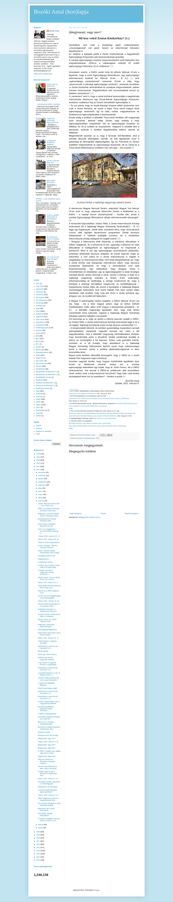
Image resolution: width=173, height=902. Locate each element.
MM (37, 336)
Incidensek (40, 314)
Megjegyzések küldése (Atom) (89, 517)
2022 (38, 466)
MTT (37, 344)
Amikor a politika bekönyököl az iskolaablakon (53, 217)
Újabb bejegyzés (76, 513)
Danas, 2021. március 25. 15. (48, 539)
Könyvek (39, 428)
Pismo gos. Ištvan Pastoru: (47, 654)
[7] (119, 239)
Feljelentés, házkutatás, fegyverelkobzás (53, 120)
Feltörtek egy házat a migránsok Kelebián (46, 658)
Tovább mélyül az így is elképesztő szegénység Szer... (47, 773)
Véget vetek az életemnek (52, 85)
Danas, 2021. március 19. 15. (48, 601)
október (41, 479)
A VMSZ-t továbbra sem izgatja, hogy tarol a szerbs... (49, 752)
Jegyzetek (39, 317)
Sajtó (37, 391)
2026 (38, 454)
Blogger (96, 890)
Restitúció (39, 380)
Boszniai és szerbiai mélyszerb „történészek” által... (49, 728)
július (40, 488)
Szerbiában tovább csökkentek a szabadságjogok (49, 783)
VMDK (38, 399)
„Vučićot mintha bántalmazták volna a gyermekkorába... (48, 679)
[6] (129, 226)
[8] (69, 423)
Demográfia (40, 297)
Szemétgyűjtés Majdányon (47, 630)
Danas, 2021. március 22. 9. (48, 582)
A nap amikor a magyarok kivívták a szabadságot (47, 664)
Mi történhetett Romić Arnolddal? (53, 238)
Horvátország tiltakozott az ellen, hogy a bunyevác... (48, 767)
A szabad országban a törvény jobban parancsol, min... (49, 820)
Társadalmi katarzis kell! (46, 556)
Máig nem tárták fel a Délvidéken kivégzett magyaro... (46, 761)
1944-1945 (40, 286)
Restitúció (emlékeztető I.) (45, 383)
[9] (69, 428)
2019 (38, 835)
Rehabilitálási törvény (43, 377)
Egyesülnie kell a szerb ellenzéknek (46, 809)
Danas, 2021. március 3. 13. (48, 779)
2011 (38, 860)
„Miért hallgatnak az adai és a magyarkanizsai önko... (48, 799)
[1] (69, 391)
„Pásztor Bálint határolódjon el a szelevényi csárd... (48, 605)
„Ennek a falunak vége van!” (53, 162)
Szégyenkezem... (44, 559)
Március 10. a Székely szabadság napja (46, 723)
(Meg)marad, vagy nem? (47, 738)
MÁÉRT (38, 347)
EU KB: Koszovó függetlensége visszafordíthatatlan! (49, 597)
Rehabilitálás (40, 369)
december (42, 472)
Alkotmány (39, 292)
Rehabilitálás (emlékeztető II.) (46, 375)
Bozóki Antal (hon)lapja (61, 12)
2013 (38, 854)
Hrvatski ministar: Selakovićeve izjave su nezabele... (49, 615)
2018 (38, 838)
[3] (69, 403)
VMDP (38, 402)
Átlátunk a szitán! (44, 732)
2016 (38, 844)
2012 (38, 857)
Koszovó (39, 330)
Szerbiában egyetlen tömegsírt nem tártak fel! (49, 718)
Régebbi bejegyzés (132, 513)
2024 (38, 460)
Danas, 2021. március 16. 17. (48, 638)
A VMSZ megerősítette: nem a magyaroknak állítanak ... (49, 702)
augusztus (42, 485)
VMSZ (97, 438)
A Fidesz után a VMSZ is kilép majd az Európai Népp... (48, 566)
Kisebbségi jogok (89, 438)
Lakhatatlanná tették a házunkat (48, 104)
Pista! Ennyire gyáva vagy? (47, 688)
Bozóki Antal (54, 31)
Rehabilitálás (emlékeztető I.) (46, 372)
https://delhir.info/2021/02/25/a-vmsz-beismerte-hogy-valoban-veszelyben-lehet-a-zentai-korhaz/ (97, 426)
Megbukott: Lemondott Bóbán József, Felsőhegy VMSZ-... (49, 515)
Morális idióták (43, 651)
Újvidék (38, 416)
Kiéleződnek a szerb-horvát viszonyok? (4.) (47, 647)
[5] (70, 220)
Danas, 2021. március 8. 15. (48, 742)
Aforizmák (39, 289)
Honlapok (39, 306)
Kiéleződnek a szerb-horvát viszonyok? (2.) (47, 692)
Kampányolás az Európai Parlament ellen (47, 520)
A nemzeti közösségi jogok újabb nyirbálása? (47, 791)
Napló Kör (39, 358)
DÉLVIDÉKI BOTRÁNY (51, 182)
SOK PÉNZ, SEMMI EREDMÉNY (45, 814)
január (40, 828)
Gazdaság (39, 303)
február (41, 825)
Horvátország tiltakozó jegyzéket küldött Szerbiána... (46, 709)
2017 (38, 841)
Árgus (38, 413)
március (41, 501)
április (40, 498)
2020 (38, 832)
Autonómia (79, 438)
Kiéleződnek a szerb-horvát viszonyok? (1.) (47, 697)
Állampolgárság (41, 410)
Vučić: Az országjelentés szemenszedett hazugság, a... (48, 531)
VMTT (38, 407)
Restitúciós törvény (42, 388)
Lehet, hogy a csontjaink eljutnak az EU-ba (46, 525)
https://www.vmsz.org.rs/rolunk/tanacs (105, 418)
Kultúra (38, 333)
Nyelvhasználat (41, 363)
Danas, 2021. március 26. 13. (49, 536)
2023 (38, 463)
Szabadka (39, 394)
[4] (69, 408)
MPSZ (38, 341)
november (42, 476)
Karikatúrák (40, 325)
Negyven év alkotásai (43, 431)
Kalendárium (40, 322)
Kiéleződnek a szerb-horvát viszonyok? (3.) (47, 669)
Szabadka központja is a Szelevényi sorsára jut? (47, 610)
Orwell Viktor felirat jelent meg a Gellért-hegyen (49, 634)
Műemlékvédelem (42, 352)
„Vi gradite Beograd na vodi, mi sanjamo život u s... (49, 674)
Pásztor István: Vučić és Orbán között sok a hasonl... (49, 578)
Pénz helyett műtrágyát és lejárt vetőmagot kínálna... (49, 804)
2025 (38, 457)
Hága (38, 308)
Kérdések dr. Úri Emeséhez (48, 787)
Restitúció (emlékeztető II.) (45, 385)
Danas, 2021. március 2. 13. (48, 795)
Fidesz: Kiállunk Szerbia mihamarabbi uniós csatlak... (49, 552)
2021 (38, 470)
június (40, 491)
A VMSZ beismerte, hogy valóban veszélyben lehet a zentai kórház (91, 423)
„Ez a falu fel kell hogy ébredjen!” (53, 258)
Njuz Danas (40, 361)
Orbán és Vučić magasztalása (48, 542)
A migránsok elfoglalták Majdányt (51, 142)
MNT (37, 339)
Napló (38, 355)
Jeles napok (40, 319)
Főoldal (103, 513)
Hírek (38, 311)
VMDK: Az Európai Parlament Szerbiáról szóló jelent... (48, 509)
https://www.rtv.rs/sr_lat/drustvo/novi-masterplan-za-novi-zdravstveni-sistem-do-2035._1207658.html (99, 398)
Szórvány (39, 397)
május (40, 494)
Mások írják (40, 350)
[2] (69, 396)
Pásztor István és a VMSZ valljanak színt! (47, 620)
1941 (37, 284)
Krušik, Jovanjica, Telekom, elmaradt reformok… (47, 546)
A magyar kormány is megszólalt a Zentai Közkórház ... (46, 572)
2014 (38, 851)
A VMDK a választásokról (47, 714)
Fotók (38, 434)
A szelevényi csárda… (46, 562)
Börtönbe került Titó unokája (48, 735)
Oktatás (38, 366)
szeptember (42, 482)
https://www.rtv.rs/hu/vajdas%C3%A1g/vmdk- (82, 393)
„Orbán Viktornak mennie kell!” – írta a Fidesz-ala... (49, 504)
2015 (38, 848)
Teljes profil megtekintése (43, 74)
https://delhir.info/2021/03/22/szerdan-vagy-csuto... (49, 587)
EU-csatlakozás (41, 300)
